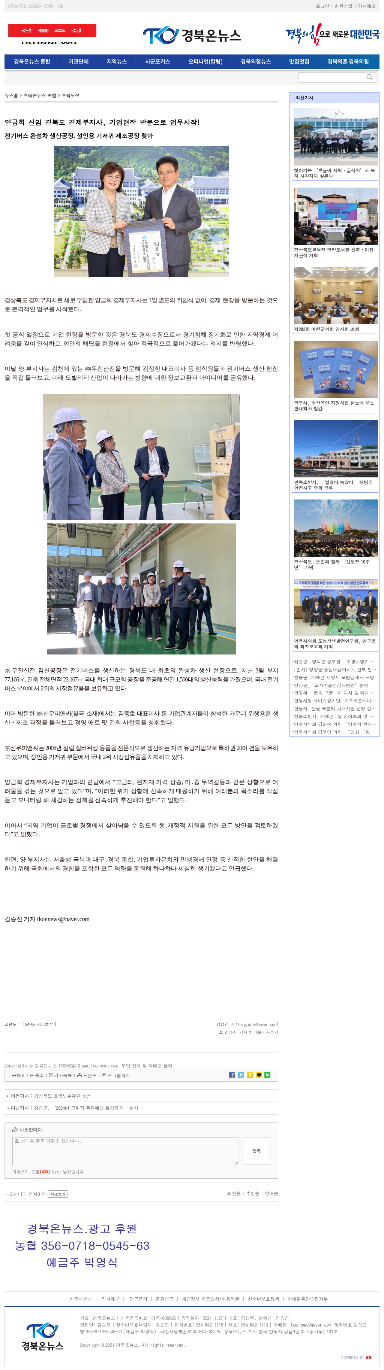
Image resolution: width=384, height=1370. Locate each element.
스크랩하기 (119, 1075)
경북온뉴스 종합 (39, 95)
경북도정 (71, 95)
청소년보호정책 (263, 1298)
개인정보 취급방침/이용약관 (211, 1298)
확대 (20, 1075)
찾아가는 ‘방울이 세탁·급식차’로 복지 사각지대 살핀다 (334, 173)
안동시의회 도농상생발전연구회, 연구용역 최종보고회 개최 (335, 644)
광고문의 (137, 1298)
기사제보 (367, 6)
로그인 (322, 6)
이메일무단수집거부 (308, 1298)
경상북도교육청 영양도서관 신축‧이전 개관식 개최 (334, 252)
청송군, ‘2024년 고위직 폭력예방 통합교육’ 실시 (86, 1108)
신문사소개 (80, 1298)
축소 (39, 1075)
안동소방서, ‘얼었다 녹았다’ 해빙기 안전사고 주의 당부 (333, 485)
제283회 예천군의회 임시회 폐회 (326, 329)
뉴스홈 (11, 95)
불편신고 (165, 1298)
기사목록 (63, 1075)
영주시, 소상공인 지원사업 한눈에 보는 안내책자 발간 (334, 405)
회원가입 (343, 6)
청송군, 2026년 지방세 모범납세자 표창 (334, 677)
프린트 (90, 1075)
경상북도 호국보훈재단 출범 (62, 1096)
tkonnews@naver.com (311, 1324)
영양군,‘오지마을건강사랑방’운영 (331, 685)
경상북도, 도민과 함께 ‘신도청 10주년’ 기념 (332, 564)
